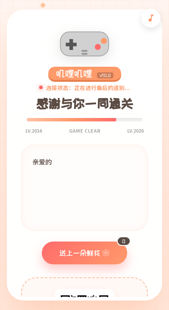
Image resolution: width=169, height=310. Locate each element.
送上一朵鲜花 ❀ (93, 249)
